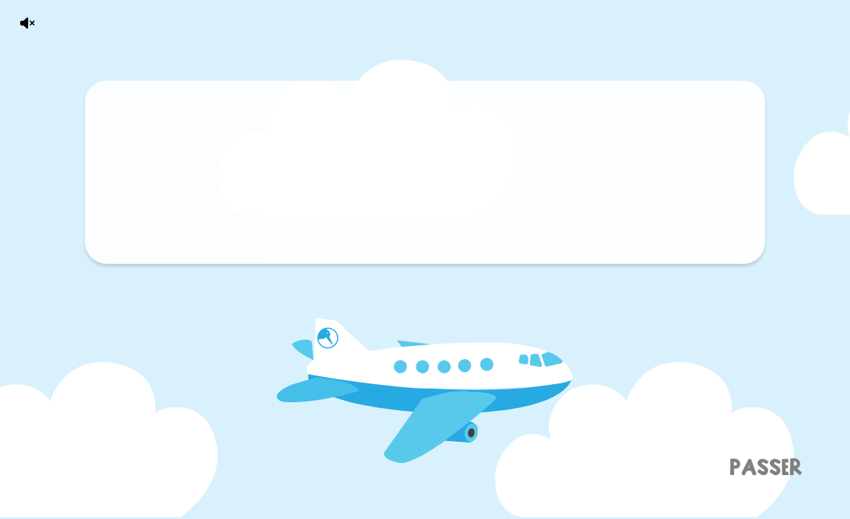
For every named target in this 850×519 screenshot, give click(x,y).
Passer (765, 467)
